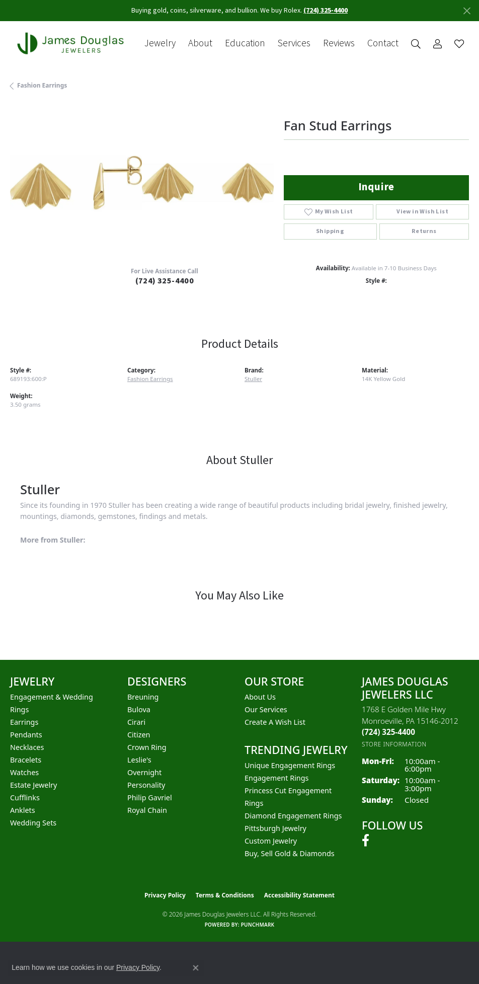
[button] (416, 43)
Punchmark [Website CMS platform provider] (258, 924)
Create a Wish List (275, 722)
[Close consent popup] (196, 968)
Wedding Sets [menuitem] (33, 822)
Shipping (330, 231)
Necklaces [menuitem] (27, 747)
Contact (382, 43)
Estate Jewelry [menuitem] (33, 785)
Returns (424, 231)
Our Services (266, 709)
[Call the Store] (388, 732)
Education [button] (245, 43)
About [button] (200, 43)
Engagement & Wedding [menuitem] (51, 697)
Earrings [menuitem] (24, 722)
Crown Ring (147, 747)
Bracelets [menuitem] (25, 760)
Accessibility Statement (299, 895)
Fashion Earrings (42, 85)
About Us (260, 697)
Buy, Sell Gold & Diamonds (290, 853)
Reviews (339, 43)
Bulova (138, 709)
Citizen (138, 734)
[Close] (466, 11)
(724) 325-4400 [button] (325, 11)
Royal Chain (147, 810)
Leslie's (139, 760)
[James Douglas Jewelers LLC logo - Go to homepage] (72, 43)
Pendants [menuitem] (26, 734)
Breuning (142, 697)
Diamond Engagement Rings (293, 815)
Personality (146, 785)
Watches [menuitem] (24, 772)
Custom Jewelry (271, 841)
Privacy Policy (165, 895)
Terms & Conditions (225, 895)
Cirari (136, 722)
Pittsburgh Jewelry (275, 828)
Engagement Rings (277, 778)
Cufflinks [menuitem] (25, 797)
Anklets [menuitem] (22, 810)
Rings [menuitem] (19, 709)
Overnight (144, 772)
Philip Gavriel (149, 797)
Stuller (253, 379)
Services (294, 43)
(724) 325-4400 (164, 280)
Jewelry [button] (160, 43)
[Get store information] (394, 744)
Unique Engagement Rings (290, 765)
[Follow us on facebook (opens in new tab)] (365, 841)
